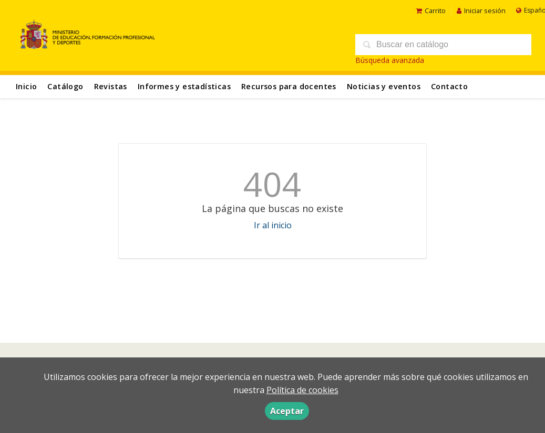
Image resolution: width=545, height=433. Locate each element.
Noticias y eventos (383, 86)
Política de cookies (302, 390)
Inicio (26, 86)
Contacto (449, 86)
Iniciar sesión (481, 10)
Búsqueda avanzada (389, 60)
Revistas (110, 86)
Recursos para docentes (288, 86)
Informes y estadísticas (184, 86)
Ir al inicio (273, 225)
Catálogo (65, 86)
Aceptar (287, 411)
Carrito (431, 10)
